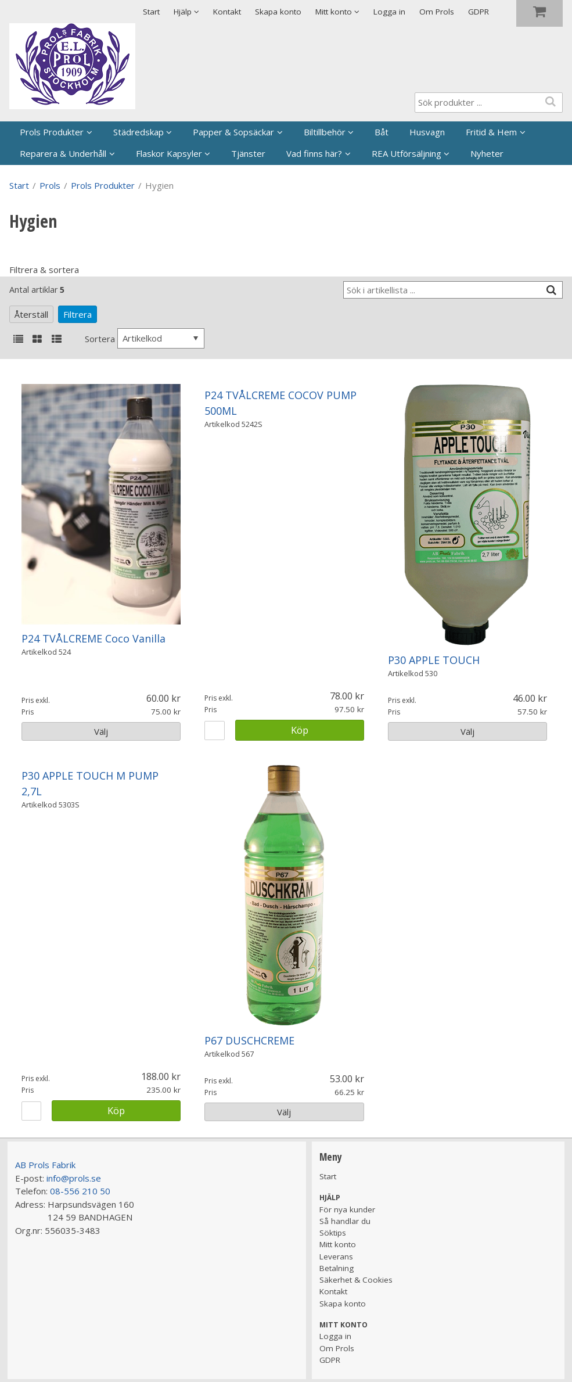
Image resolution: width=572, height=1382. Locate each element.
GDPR (478, 11)
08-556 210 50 (80, 1191)
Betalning (336, 1268)
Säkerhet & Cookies (356, 1280)
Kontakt (227, 11)
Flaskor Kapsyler (169, 153)
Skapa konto (278, 11)
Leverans (336, 1256)
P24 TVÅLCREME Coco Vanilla (93, 638)
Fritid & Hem (491, 132)
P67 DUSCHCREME (249, 1040)
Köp (299, 730)
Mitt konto (337, 1244)
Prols (49, 185)
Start (151, 11)
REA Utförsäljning (406, 153)
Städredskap (138, 132)
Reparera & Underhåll (63, 153)
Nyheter (486, 153)
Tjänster (248, 153)
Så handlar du (344, 1221)
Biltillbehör (325, 132)
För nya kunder (347, 1209)
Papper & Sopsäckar (233, 132)
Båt (381, 132)
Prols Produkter (52, 132)
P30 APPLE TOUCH (434, 660)
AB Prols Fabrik (45, 1165)
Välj (101, 731)
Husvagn (427, 132)
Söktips (332, 1232)
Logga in (389, 11)
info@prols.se (73, 1178)
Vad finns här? (314, 153)
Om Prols (436, 11)
